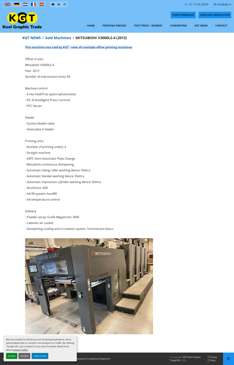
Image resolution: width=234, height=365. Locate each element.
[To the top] (228, 359)
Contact (221, 25)
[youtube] (53, 4)
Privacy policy (213, 358)
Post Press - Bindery (148, 25)
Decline (24, 356)
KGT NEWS (31, 37)
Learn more (40, 356)
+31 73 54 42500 (198, 4)
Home (91, 25)
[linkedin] (59, 4)
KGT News (201, 25)
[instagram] (65, 4)
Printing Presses (114, 25)
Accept (11, 356)
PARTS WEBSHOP (183, 15)
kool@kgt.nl (224, 4)
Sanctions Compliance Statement (93, 358)
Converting (178, 25)
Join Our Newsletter (215, 15)
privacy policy (20, 349)
